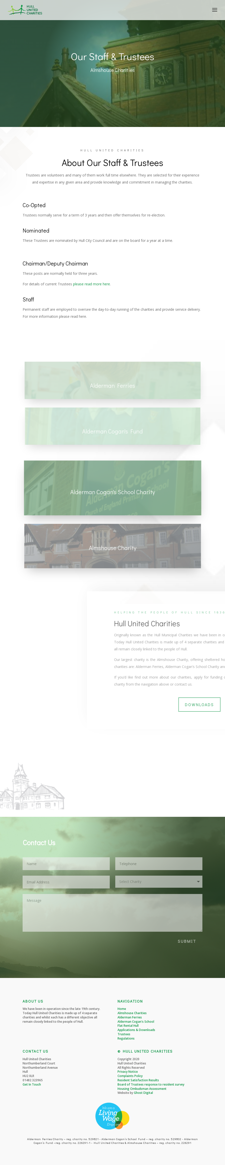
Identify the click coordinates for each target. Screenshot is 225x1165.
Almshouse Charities (132, 1013)
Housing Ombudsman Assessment (142, 1089)
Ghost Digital (143, 1093)
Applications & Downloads (136, 1030)
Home (122, 1009)
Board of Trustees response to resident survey (151, 1084)
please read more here (91, 284)
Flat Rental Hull (128, 1025)
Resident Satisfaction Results (138, 1080)
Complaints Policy (130, 1076)
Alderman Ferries (130, 1017)
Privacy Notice (128, 1071)
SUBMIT (187, 941)
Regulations (126, 1038)
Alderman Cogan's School (136, 1021)
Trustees (124, 1034)
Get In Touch (32, 1084)
